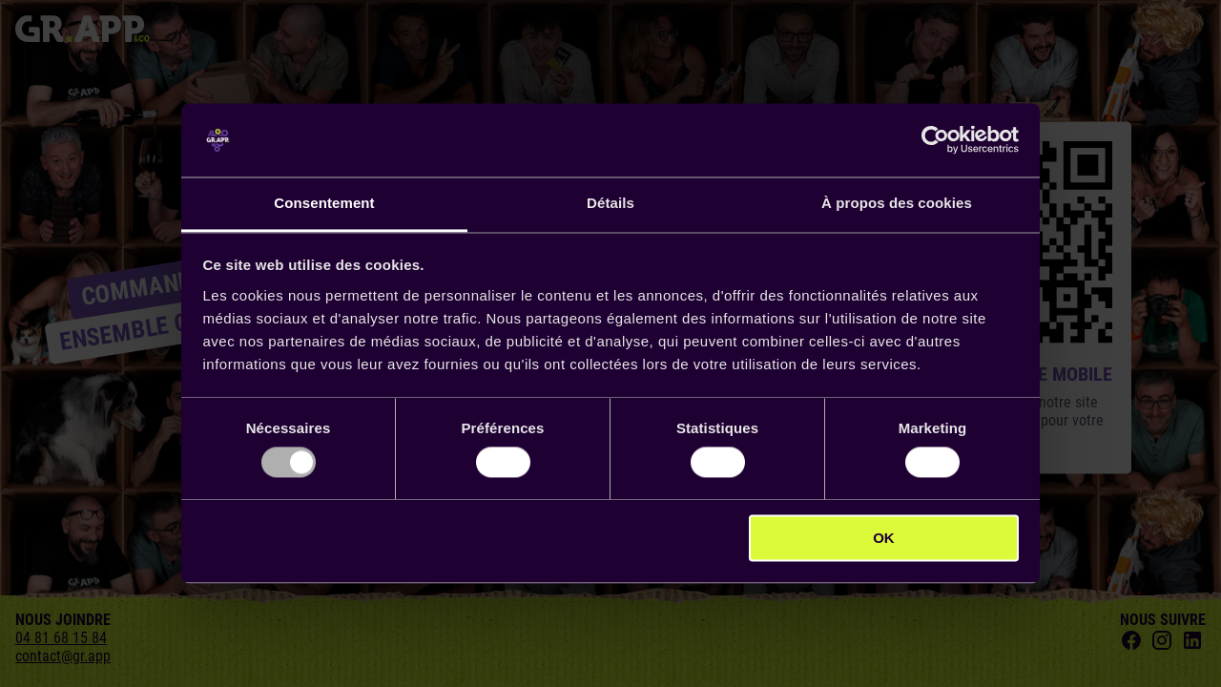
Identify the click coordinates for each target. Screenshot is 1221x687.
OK (884, 538)
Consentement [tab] (324, 203)
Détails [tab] (610, 203)
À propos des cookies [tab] (896, 203)
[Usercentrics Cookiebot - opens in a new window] (935, 140)
